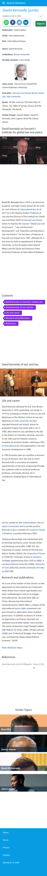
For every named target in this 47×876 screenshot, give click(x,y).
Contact (6, 855)
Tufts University (13, 96)
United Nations (29, 522)
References (11, 323)
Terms (5, 840)
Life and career (12, 312)
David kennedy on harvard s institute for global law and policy (24, 302)
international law (28, 209)
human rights (20, 608)
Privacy (6, 847)
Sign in (40, 23)
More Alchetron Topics (12, 647)
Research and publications (18, 318)
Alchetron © (11, 862)
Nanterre (37, 557)
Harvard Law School (22, 93)
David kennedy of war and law (19, 307)
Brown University (22, 54)
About (6, 832)
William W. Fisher (14, 629)
